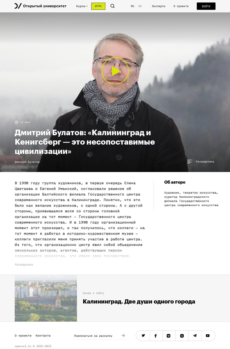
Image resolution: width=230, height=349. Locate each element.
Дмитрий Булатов (27, 162)
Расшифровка (24, 264)
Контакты (43, 335)
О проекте (181, 6)
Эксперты (158, 6)
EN (140, 6)
